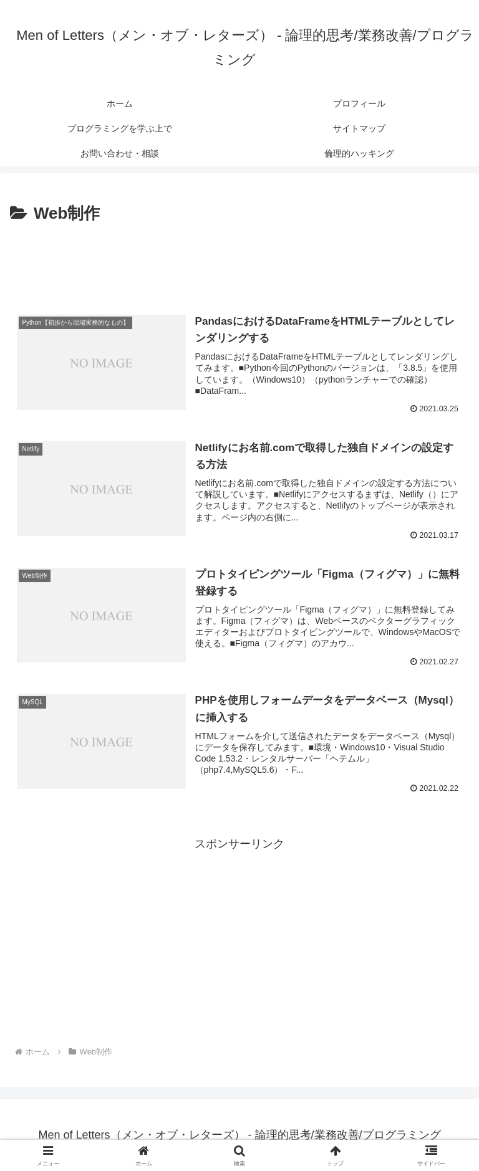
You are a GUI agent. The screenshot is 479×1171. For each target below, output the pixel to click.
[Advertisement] (239, 262)
